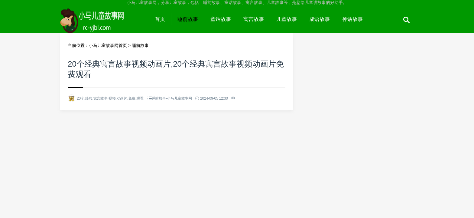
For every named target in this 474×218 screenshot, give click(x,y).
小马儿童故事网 (104, 24)
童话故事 (220, 19)
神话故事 (352, 19)
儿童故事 (286, 19)
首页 (160, 19)
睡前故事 (187, 19)
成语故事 (319, 19)
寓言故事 (253, 19)
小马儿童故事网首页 (108, 45)
